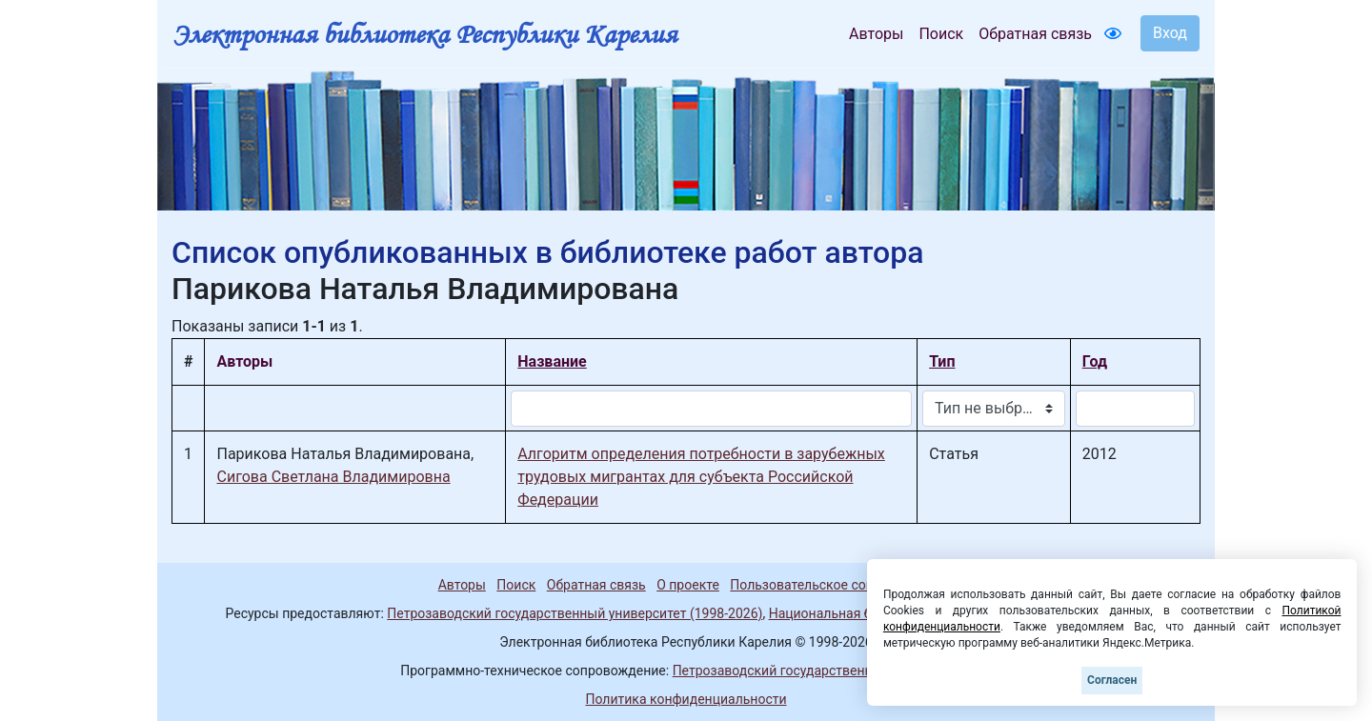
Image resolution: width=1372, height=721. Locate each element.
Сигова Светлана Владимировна (333, 477)
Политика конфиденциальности (685, 699)
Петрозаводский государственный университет (822, 670)
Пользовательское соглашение (828, 584)
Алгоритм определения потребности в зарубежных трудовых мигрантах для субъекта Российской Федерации (700, 477)
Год (1094, 361)
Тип (942, 361)
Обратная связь (1035, 34)
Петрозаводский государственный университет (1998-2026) (574, 613)
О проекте (687, 584)
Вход (1170, 33)
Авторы (876, 34)
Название (551, 361)
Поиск (940, 34)
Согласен (1112, 680)
